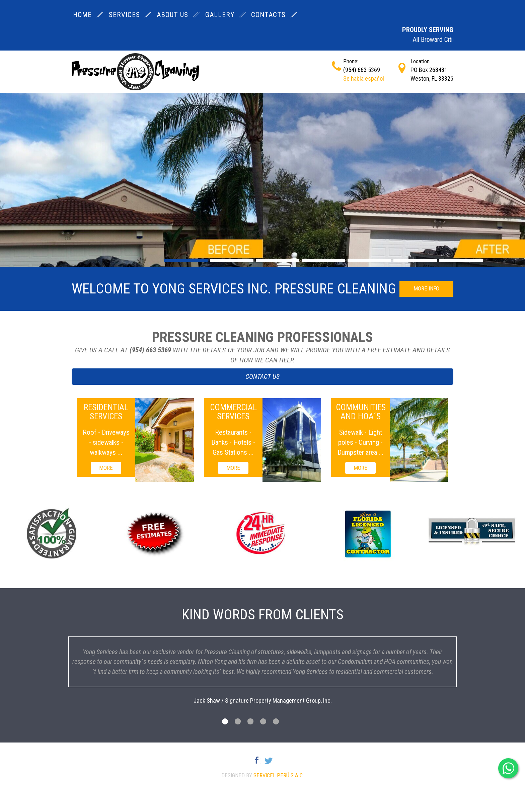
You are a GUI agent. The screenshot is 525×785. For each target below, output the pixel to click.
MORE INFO (426, 288)
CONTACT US (262, 376)
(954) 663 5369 (361, 69)
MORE (106, 467)
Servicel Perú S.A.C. (278, 775)
